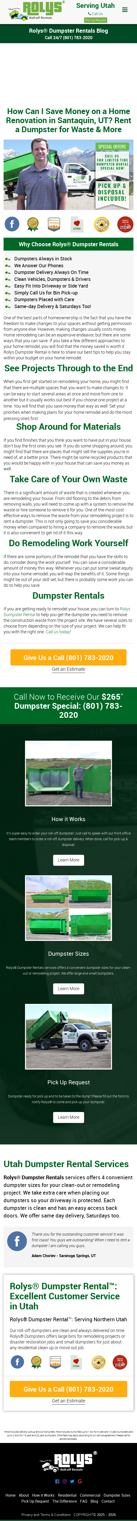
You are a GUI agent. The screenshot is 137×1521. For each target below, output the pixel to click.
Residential (67, 1495)
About (24, 1495)
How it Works (43, 1495)
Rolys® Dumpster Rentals (36, 10)
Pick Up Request (95, 20)
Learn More (68, 860)
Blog (94, 1501)
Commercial (90, 1495)
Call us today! (58, 632)
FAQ (83, 1501)
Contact (108, 1501)
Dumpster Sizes (117, 1495)
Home (10, 1495)
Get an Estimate (68, 669)
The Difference (64, 1501)
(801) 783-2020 (77, 37)
